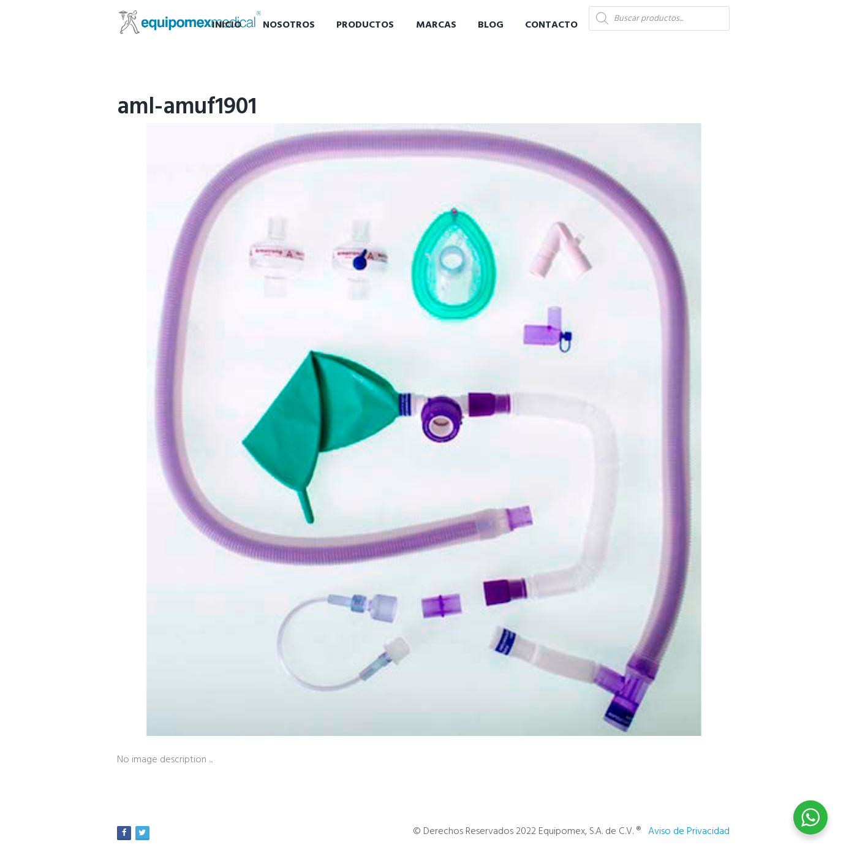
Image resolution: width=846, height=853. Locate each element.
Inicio (226, 25)
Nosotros (289, 25)
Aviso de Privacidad (689, 832)
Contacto (551, 25)
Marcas (436, 25)
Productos (365, 25)
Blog (491, 25)
